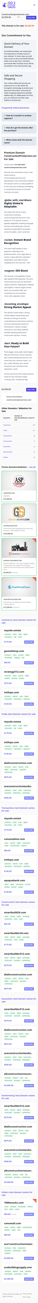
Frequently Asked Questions (15, 107)
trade (20, 634)
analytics (7, 678)
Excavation (7, 446)
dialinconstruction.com (18, 763)
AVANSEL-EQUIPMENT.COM (12, 560)
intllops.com (11, 692)
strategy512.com (14, 671)
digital (25, 634)
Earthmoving (7, 452)
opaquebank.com (14, 880)
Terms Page (26, 1297)
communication (14, 845)
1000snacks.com (14, 1202)
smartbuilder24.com (16, 933)
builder (21, 940)
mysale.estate (12, 630)
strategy (21, 678)
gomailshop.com (14, 651)
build (20, 919)
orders (11, 1209)
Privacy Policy (27, 1294)
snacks (17, 1209)
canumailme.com (14, 839)
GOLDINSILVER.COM (10, 526)
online (14, 634)
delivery (30, 1206)
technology (26, 916)
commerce (8, 634)
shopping (17, 657)
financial (13, 887)
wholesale (13, 1206)
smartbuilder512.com (17, 953)
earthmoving (8, 772)
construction (14, 769)
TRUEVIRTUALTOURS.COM (12, 599)
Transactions (7, 436)
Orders (5, 457)
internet (20, 676)
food (6, 1209)
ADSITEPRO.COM (9, 493)
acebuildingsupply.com (18, 1267)
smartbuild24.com (15, 912)
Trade (5, 430)
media (6, 845)
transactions (8, 637)
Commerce (7, 425)
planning (14, 678)
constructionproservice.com (18, 400)
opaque (20, 887)
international (17, 699)
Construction (7, 441)
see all (32, 467)
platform (24, 845)
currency (27, 884)
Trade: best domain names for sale (19, 714)
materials (7, 1253)
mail (23, 657)
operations (26, 699)
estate (20, 637)
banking (7, 887)
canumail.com (12, 1223)
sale (15, 637)
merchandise (8, 657)
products (21, 655)
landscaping (25, 793)
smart (15, 919)
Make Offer (31, 18)
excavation (23, 769)
